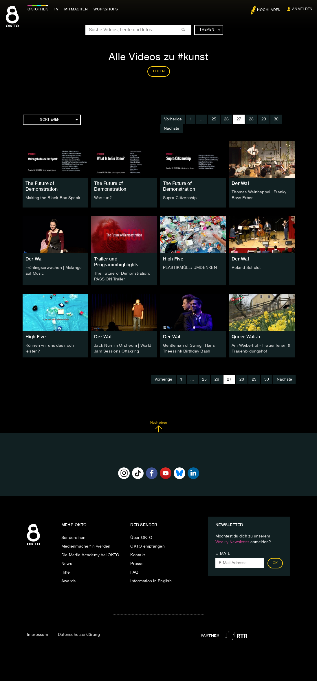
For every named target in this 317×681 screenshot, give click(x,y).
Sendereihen (73, 538)
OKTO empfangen (147, 546)
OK (275, 563)
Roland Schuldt (246, 268)
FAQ (134, 572)
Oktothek (38, 9)
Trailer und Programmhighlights (116, 261)
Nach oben (158, 427)
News (66, 564)
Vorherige (173, 119)
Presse (137, 564)
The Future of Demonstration (41, 186)
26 (226, 119)
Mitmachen (76, 9)
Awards (68, 581)
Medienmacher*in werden (86, 546)
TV (56, 9)
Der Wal (240, 183)
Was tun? (103, 198)
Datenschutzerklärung (79, 635)
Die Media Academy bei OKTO (90, 555)
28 (251, 119)
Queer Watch (246, 336)
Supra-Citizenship (180, 198)
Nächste (171, 128)
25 (214, 119)
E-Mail (222, 554)
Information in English (151, 581)
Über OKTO (141, 538)
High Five (173, 259)
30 (276, 119)
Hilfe (65, 572)
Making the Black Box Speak (52, 198)
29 (263, 119)
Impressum (37, 635)
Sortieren (59, 120)
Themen (209, 30)
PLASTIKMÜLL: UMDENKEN (190, 268)
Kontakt (137, 555)
